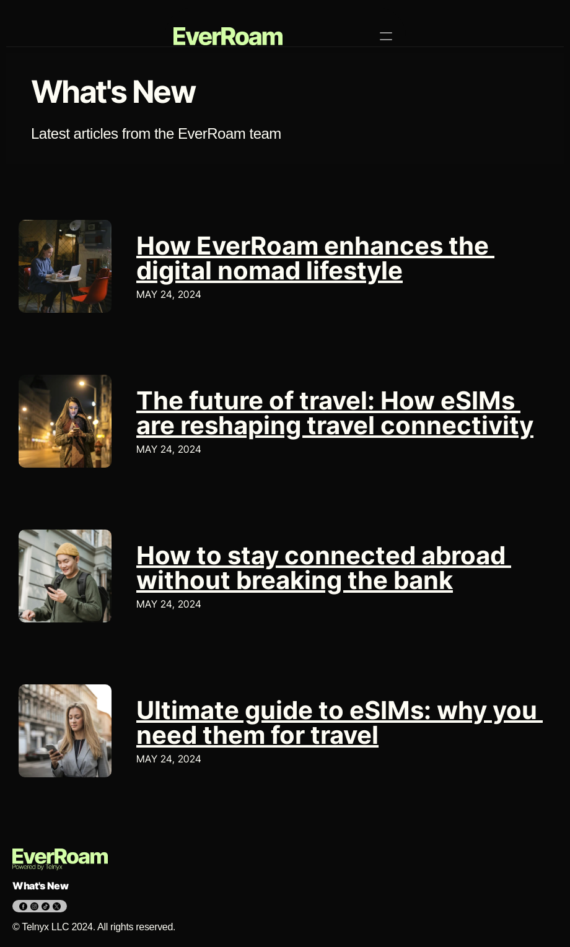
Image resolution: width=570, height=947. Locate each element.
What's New (40, 885)
